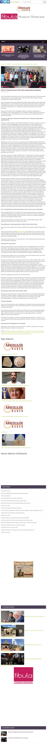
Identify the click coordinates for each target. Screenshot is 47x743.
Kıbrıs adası (4, 432)
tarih (12, 334)
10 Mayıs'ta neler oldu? (6, 496)
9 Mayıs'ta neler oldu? (5, 505)
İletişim (17, 2)
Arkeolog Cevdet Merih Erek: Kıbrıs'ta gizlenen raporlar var (15, 385)
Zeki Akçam (28, 334)
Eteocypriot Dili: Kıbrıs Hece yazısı (10, 354)
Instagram (8, 1)
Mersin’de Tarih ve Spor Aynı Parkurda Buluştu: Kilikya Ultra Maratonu (15, 503)
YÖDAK (24, 334)
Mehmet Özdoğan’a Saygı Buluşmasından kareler (20, 732)
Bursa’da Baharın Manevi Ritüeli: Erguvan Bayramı (11, 508)
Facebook (1, 1)
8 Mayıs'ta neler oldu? (5, 515)
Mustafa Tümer (41, 332)
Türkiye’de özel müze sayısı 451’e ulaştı (9, 527)
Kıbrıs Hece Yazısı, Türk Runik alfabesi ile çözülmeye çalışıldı (16, 447)
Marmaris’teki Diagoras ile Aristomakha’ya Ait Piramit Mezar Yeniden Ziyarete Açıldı (18, 522)
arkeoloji (17, 331)
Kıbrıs (2, 332)
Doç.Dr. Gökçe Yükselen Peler (25, 331)
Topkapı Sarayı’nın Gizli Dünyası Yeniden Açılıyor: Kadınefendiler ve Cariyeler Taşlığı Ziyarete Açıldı (22, 510)
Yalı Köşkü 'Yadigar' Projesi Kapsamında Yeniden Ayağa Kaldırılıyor (15, 517)
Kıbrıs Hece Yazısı (21, 231)
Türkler (14, 334)
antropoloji (12, 331)
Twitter (5, 1)
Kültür (25, 332)
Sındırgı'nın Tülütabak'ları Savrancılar (18, 738)
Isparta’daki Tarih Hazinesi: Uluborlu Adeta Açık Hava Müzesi (14, 500)
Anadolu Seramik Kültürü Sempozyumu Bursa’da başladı (13, 525)
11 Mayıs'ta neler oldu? (5, 491)
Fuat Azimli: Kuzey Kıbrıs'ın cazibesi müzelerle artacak (15, 416)
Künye (12, 2)
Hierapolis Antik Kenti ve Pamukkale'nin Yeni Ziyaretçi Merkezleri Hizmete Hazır (18, 530)
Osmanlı (2, 334)
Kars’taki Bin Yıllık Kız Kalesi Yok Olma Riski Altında (11, 498)
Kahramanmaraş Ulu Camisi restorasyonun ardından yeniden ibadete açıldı (17, 520)
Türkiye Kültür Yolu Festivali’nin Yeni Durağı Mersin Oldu (12, 513)
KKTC (22, 332)
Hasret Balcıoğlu (40, 331)
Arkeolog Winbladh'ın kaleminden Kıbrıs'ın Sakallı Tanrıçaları (17, 400)
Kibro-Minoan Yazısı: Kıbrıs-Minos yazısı (11, 369)
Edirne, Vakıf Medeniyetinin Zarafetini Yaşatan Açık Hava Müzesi (14, 493)
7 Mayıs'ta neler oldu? (5, 532)
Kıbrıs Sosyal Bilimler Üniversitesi (11, 332)
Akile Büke (7, 331)
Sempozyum (7, 334)
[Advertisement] (23, 30)
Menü (3, 41)
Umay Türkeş (19, 334)
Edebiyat (34, 331)
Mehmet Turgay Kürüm (32, 332)
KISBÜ (19, 332)
